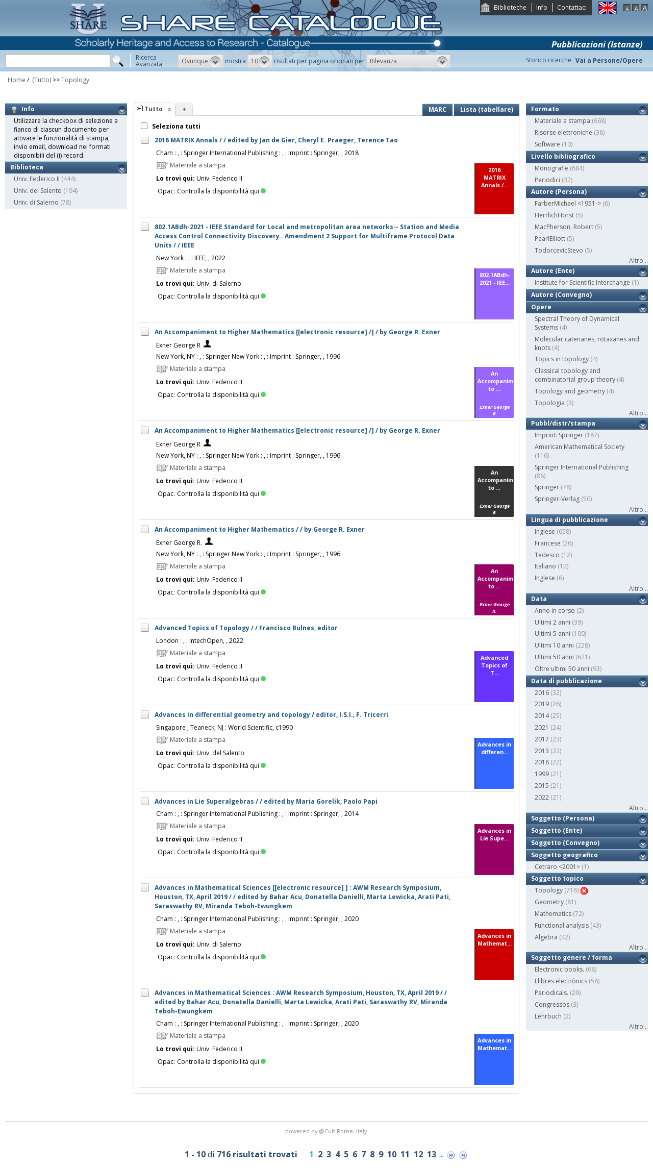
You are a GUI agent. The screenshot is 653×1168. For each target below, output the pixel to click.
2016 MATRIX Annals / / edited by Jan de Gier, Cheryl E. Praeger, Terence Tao (276, 140)
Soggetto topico (557, 878)
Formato (545, 109)
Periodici (547, 180)
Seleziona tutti (175, 126)
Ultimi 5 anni (552, 633)
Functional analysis (562, 925)
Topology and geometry (570, 391)
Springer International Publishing (582, 467)
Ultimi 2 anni (552, 622)
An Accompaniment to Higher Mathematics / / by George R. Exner (260, 529)
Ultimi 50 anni (554, 657)
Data (539, 598)
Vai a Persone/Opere (609, 60)
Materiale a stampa (562, 120)
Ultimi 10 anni (554, 645)
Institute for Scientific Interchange (582, 282)
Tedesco (547, 555)
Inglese (545, 531)
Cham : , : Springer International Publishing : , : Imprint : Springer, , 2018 (257, 152)
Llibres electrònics (561, 981)
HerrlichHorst (554, 215)
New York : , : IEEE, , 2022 (190, 258)
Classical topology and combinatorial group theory (575, 375)
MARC (437, 109)
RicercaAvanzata (149, 60)
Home (17, 80)
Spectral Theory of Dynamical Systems (577, 323)
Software (547, 144)
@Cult (328, 1131)
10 (391, 1154)
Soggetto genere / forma (571, 957)
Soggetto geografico (564, 855)
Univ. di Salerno (36, 202)
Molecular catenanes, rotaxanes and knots (587, 343)
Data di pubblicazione (566, 681)
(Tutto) (41, 80)
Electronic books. (559, 969)
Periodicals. (551, 992)
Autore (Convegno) (561, 294)
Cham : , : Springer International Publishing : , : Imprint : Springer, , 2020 (257, 918)
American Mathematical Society (579, 446)
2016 (542, 692)
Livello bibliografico (563, 156)
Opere (541, 307)
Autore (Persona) (559, 191)
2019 (542, 704)
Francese (548, 543)
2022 (542, 797)
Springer (547, 487)
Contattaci (572, 7)
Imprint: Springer (559, 435)
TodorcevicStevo (559, 250)
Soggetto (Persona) (562, 818)
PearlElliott (550, 238)
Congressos (552, 1004)
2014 (542, 715)
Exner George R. (179, 542)
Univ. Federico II (37, 179)
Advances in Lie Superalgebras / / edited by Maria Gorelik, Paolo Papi (266, 801)
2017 (542, 739)
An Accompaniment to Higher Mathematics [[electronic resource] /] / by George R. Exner (297, 332)
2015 (542, 785)
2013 (542, 751)
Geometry (549, 902)
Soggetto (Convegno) (565, 842)
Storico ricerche (548, 60)
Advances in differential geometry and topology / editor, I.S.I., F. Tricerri (271, 714)
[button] (200, 61)
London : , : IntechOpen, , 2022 (199, 640)
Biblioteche (510, 7)
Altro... (638, 260)
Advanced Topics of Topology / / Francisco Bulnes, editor (246, 628)
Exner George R (178, 345)
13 (431, 1154)
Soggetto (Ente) (556, 830)
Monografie (551, 168)
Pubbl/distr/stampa (563, 423)
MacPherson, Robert (564, 226)
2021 (542, 727)
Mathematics (553, 913)
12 (418, 1154)
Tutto (153, 109)
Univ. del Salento (38, 190)
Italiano (545, 566)
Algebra (546, 937)
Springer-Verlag (557, 498)
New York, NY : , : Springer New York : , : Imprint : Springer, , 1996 (248, 356)
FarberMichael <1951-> (568, 203)
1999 (542, 773)
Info (541, 7)
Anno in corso (555, 610)
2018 (542, 762)
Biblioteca (26, 167)
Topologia (550, 403)
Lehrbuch (548, 1016)
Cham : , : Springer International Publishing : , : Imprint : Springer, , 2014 (257, 813)
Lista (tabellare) (486, 109)
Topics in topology (562, 359)
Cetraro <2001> (557, 866)
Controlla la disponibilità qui (221, 191)
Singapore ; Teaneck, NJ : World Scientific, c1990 (224, 727)
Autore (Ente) (552, 270)
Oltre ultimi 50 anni (562, 668)
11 (405, 1154)
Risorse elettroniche (563, 132)
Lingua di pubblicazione (569, 519)
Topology (75, 80)
